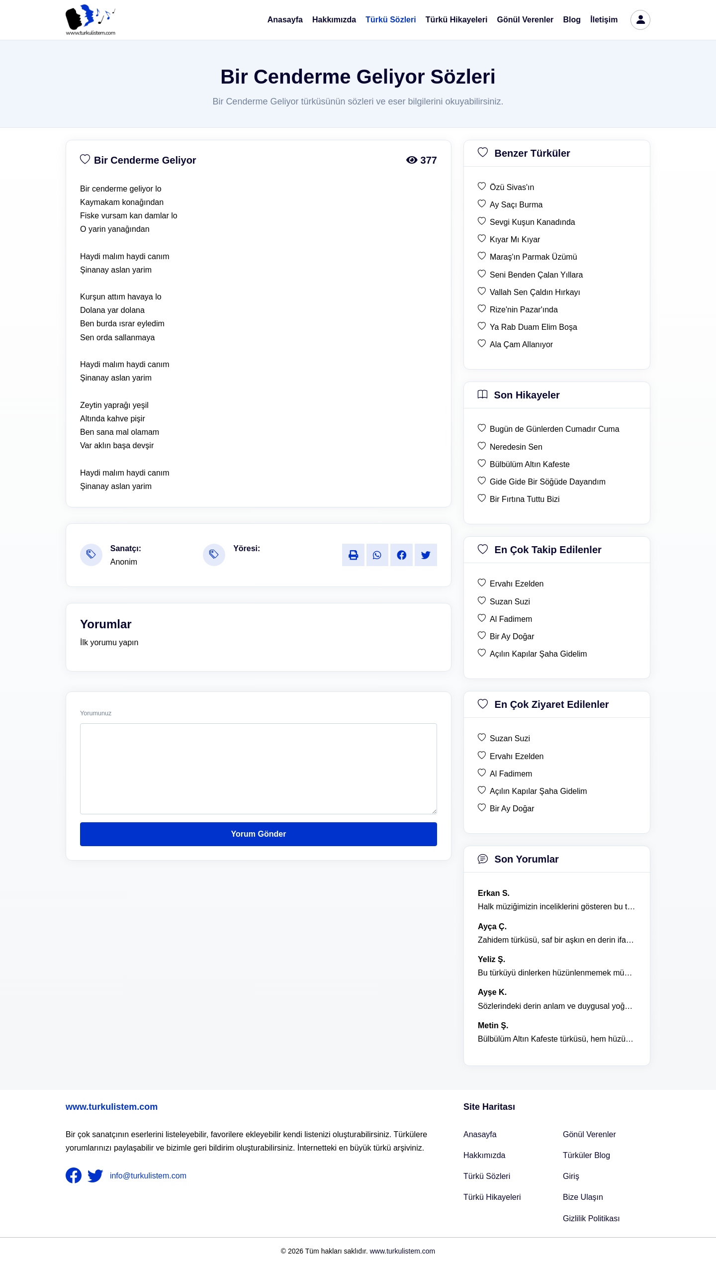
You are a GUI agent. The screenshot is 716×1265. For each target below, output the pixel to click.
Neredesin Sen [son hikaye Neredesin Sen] (516, 447)
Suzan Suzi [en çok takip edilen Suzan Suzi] (510, 601)
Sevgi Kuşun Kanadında (532, 222)
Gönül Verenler (525, 19)
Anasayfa (285, 19)
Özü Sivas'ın (512, 187)
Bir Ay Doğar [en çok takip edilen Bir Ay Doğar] (512, 636)
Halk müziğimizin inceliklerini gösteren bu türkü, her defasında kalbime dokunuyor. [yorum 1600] (557, 906)
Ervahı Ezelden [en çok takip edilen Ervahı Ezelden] (517, 584)
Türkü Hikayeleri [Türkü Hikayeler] (492, 1197)
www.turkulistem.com (112, 1107)
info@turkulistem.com (148, 1175)
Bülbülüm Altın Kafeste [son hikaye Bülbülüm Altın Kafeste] (530, 464)
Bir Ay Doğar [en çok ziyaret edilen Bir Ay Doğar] (512, 808)
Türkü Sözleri (390, 19)
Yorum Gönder (258, 834)
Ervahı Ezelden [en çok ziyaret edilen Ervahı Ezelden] (517, 756)
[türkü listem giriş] (640, 20)
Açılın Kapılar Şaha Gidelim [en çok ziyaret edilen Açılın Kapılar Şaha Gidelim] (538, 791)
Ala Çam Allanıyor (521, 344)
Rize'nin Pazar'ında (524, 309)
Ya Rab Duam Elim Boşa (533, 327)
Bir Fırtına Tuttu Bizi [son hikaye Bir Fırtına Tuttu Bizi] (524, 499)
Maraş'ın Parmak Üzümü (533, 257)
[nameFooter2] (97, 1176)
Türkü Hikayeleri (457, 19)
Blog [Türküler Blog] (572, 19)
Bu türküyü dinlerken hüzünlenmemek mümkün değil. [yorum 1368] (557, 973)
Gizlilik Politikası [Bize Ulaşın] (591, 1218)
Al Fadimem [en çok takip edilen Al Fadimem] (511, 619)
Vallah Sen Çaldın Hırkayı (535, 292)
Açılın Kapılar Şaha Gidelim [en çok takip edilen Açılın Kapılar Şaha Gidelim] (538, 654)
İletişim (604, 19)
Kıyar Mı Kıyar (515, 239)
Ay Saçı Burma (516, 204)
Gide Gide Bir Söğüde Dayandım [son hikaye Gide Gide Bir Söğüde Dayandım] (548, 482)
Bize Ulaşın (583, 1197)
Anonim (123, 562)
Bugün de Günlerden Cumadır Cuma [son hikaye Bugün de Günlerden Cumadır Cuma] (555, 429)
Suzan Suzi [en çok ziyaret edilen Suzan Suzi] (510, 738)
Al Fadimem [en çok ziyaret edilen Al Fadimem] (511, 774)
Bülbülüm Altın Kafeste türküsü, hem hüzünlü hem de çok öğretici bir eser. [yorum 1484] (557, 1039)
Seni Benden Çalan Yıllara (536, 275)
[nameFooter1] (76, 1176)
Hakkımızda (334, 19)
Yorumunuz (95, 713)
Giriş (571, 1176)
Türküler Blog (586, 1155)
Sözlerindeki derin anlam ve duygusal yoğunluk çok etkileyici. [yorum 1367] (557, 1006)
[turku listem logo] (90, 19)
